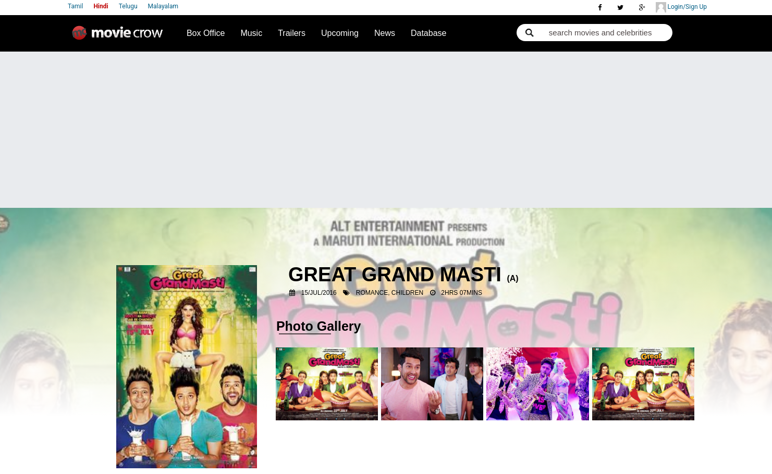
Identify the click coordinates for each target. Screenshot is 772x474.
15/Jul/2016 (319, 292)
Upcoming (340, 33)
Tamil (75, 6)
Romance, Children (389, 292)
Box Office (206, 33)
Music (251, 33)
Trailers (291, 33)
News (384, 33)
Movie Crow (120, 37)
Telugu (128, 6)
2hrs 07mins (461, 292)
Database (429, 33)
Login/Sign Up (681, 7)
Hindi (100, 6)
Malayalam (163, 6)
